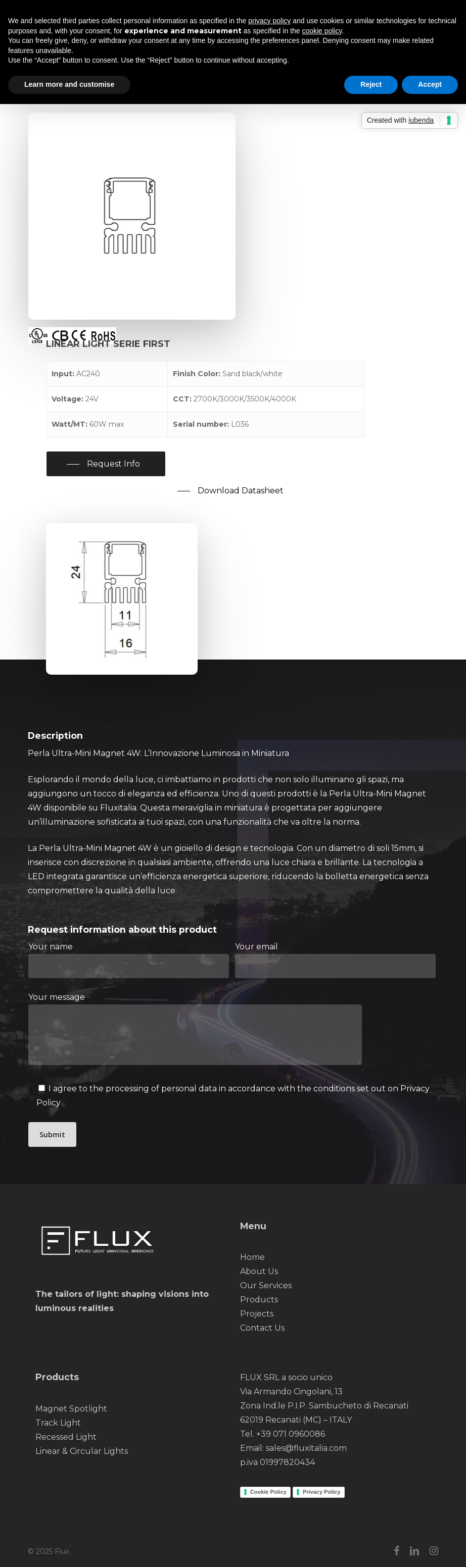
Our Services (266, 1285)
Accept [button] (430, 84)
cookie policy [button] (322, 31)
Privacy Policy (322, 1492)
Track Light (58, 1423)
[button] (106, 464)
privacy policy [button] (269, 21)
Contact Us (262, 1328)
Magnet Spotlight (71, 1408)
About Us (259, 1271)
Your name (128, 960)
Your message (233, 1031)
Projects (256, 1314)
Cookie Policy (268, 1492)
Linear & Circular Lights (81, 1451)
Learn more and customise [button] (69, 84)
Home (252, 1257)
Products (259, 1299)
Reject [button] (371, 84)
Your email (335, 960)
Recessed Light (66, 1437)
